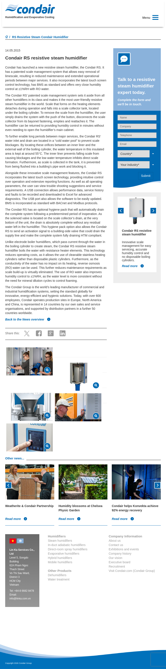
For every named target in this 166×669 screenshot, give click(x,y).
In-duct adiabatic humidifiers (67, 545)
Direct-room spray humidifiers (68, 549)
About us (115, 540)
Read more (133, 266)
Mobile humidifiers (60, 562)
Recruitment (117, 566)
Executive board (119, 562)
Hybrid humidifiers (60, 558)
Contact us (116, 545)
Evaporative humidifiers (64, 553)
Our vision (115, 558)
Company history (120, 553)
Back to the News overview (28, 319)
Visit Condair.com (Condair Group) (132, 571)
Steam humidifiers (60, 540)
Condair (30, 9)
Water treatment (59, 579)
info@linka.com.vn (20, 598)
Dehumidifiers (57, 575)
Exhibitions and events (124, 549)
